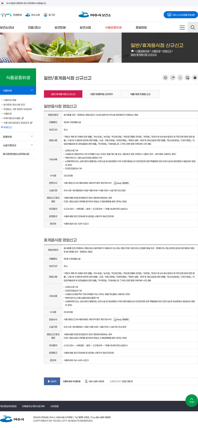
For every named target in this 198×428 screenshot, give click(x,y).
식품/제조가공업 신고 (140, 94)
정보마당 (141, 27)
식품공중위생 (113, 27)
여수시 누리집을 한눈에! (181, 14)
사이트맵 (182, 27)
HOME (132, 51)
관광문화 (11, 15)
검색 (193, 27)
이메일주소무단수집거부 (33, 406)
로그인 (49, 15)
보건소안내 (7, 27)
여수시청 (32, 15)
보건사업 (85, 27)
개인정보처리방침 (8, 406)
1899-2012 (83, 417)
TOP (191, 400)
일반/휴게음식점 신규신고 (144, 54)
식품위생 (155, 51)
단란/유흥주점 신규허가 (102, 94)
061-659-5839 (103, 417)
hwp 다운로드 (123, 183)
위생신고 (167, 51)
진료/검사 (34, 27)
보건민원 (60, 27)
